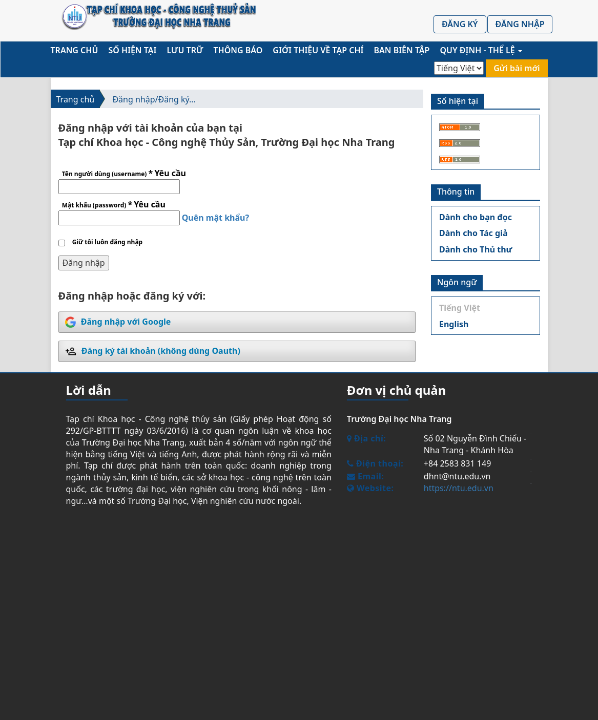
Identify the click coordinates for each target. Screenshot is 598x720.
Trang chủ (74, 50)
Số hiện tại (132, 50)
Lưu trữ (185, 50)
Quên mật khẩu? (215, 217)
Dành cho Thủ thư (475, 249)
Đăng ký (460, 24)
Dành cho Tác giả (473, 233)
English (453, 324)
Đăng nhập (520, 24)
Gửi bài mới (516, 68)
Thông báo (238, 50)
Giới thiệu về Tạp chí (318, 50)
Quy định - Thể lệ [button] (481, 50)
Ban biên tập (402, 50)
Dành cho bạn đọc (475, 217)
